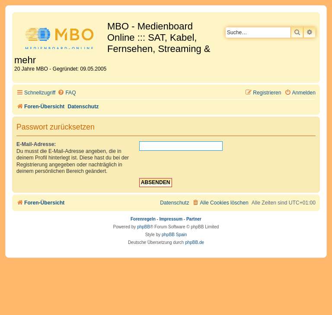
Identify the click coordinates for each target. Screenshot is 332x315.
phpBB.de (194, 242)
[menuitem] (66, 93)
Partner (193, 219)
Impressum (171, 219)
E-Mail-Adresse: (36, 144)
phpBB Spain (174, 234)
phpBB (143, 226)
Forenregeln (143, 219)
